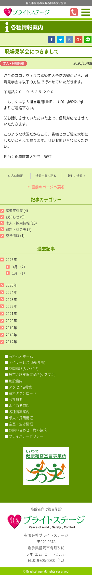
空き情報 (12, 235)
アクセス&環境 (20, 386)
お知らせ (12, 216)
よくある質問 (19, 405)
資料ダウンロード (22, 393)
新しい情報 (75, 176)
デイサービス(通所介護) (27, 362)
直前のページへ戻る (48, 187)
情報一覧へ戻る (46, 176)
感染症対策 (14, 210)
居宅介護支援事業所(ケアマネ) (32, 374)
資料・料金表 (16, 229)
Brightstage (34, 571)
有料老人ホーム (21, 356)
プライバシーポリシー (26, 436)
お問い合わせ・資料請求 (28, 429)
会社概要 (16, 399)
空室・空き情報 (21, 423)
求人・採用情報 (13, 63)
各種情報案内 (19, 411)
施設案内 (16, 380)
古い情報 (17, 176)
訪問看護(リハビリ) (23, 368)
